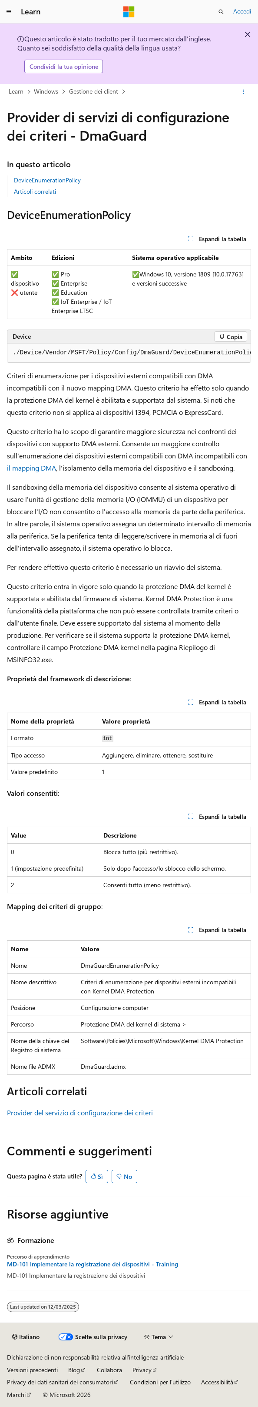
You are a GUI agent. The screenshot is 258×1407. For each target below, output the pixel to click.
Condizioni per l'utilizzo (160, 1382)
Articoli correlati (35, 191)
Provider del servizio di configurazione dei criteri (80, 1112)
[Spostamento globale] (8, 12)
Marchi (16, 1394)
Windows (46, 91)
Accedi (242, 11)
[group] (129, 353)
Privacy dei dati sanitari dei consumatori (60, 1382)
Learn (16, 91)
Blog (74, 1370)
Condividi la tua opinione (64, 66)
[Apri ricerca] (221, 12)
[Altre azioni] (243, 92)
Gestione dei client (93, 91)
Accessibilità (217, 1382)
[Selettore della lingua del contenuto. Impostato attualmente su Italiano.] (26, 1337)
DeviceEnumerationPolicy (47, 180)
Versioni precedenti (32, 1370)
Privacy (142, 1370)
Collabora (109, 1370)
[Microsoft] (129, 11)
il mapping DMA (31, 467)
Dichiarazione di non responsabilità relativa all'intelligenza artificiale (95, 1357)
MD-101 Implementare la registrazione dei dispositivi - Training (92, 1264)
